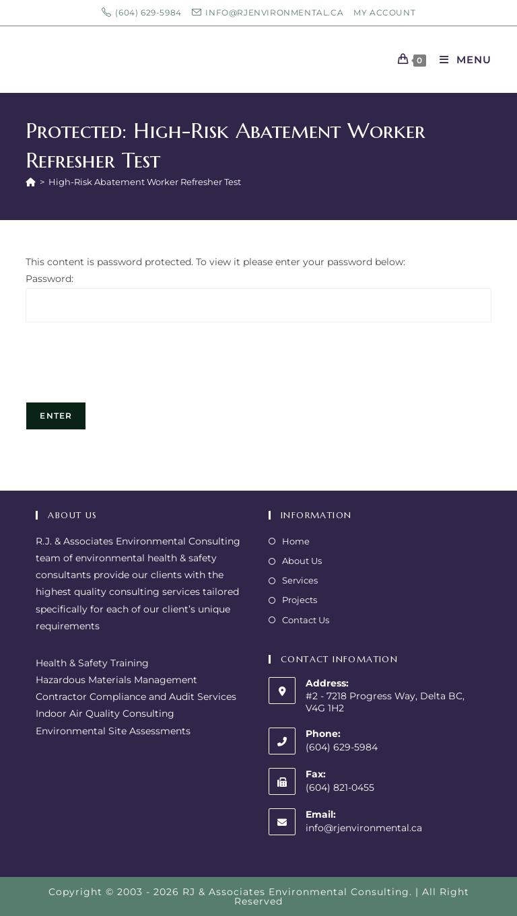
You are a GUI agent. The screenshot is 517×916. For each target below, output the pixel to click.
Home (296, 541)
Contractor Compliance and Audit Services (136, 697)
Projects (299, 599)
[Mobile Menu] (460, 59)
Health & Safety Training (92, 663)
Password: (49, 279)
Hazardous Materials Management (116, 680)
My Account (384, 12)
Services (300, 580)
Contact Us (305, 619)
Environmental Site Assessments (113, 731)
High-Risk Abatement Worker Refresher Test (144, 181)
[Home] (31, 181)
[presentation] (128, 369)
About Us (302, 560)
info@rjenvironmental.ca (364, 828)
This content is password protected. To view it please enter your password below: (215, 262)
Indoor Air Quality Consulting (105, 713)
